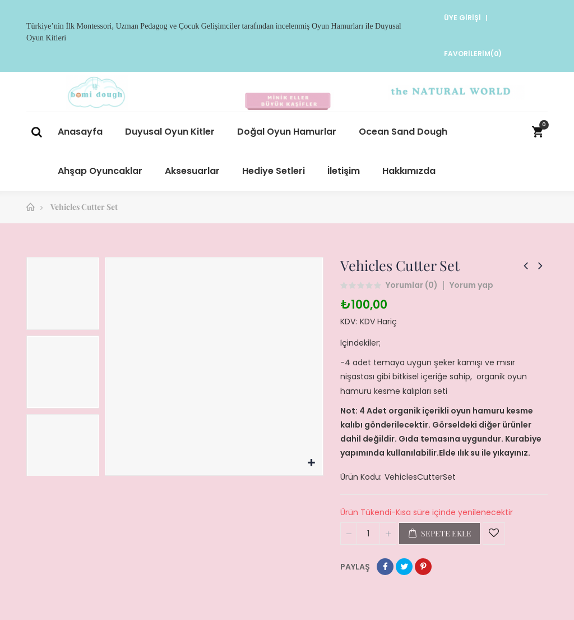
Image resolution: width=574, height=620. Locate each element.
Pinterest (423, 566)
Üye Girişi (461, 17)
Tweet (404, 566)
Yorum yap (471, 285)
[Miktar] (368, 533)
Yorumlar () (412, 285)
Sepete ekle (439, 533)
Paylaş (385, 566)
